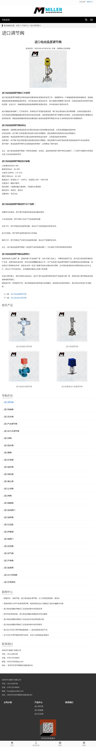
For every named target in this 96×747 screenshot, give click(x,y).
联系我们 (69, 702)
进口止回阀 (9, 488)
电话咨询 (36, 743)
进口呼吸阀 (9, 532)
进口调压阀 (9, 474)
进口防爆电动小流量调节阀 (72, 387)
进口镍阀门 (9, 539)
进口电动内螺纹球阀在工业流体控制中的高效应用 (23, 609)
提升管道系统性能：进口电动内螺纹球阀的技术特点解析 (25, 614)
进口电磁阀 (9, 409)
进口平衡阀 (9, 560)
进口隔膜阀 (9, 503)
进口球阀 (8, 438)
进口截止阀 (9, 481)
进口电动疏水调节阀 (24, 346)
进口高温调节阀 (72, 346)
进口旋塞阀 (9, 568)
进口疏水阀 (9, 445)
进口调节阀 (35, 26)
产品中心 (25, 26)
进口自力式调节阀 (11, 431)
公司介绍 (8, 702)
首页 (18, 26)
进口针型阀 (9, 460)
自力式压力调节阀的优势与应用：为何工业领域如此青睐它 (26, 635)
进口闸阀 (8, 496)
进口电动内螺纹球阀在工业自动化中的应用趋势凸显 (24, 619)
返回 (60, 743)
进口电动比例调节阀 (24, 387)
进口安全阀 (9, 417)
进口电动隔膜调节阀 (18, 294)
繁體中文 (90, 2)
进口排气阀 (9, 553)
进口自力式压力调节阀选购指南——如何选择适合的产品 (25, 630)
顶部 (84, 743)
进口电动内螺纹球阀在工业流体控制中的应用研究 (23, 625)
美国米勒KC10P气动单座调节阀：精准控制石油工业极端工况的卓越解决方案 (33, 603)
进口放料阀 (9, 517)
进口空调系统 (9, 582)
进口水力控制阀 (10, 575)
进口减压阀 (9, 467)
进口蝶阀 (8, 452)
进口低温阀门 (9, 510)
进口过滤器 (9, 524)
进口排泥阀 (9, 546)
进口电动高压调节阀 (18, 298)
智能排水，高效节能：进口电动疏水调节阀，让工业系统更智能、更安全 (32, 598)
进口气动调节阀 (10, 424)
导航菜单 (6, 20)
